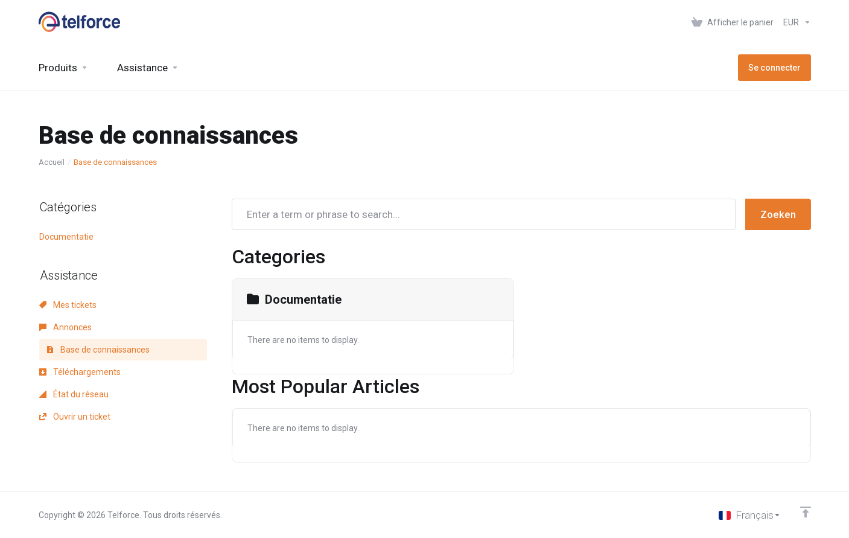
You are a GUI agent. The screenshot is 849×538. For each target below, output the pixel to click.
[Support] (148, 68)
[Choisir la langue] (749, 515)
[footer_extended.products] (63, 68)
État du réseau (74, 394)
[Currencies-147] (794, 22)
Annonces (65, 327)
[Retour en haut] (805, 512)
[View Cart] (732, 22)
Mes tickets (68, 305)
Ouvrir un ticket (74, 416)
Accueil (52, 162)
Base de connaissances (98, 349)
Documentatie (66, 237)
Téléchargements (80, 372)
